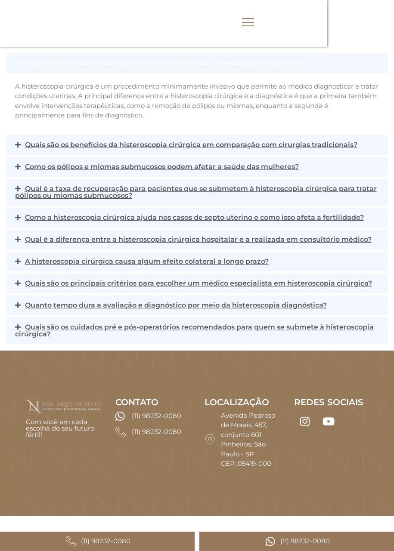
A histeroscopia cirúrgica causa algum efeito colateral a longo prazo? (147, 261)
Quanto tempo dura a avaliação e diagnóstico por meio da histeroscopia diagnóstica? (176, 305)
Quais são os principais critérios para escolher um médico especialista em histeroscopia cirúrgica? (198, 283)
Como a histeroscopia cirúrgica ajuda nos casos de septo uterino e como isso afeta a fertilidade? (194, 217)
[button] (197, 63)
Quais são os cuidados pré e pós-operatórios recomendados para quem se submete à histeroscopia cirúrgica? (194, 330)
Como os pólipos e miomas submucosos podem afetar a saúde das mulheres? (162, 167)
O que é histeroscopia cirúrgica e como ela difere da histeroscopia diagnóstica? (165, 63)
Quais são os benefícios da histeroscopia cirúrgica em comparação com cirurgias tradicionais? (191, 145)
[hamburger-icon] (300, 23)
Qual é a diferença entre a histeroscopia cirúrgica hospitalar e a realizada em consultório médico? (198, 239)
